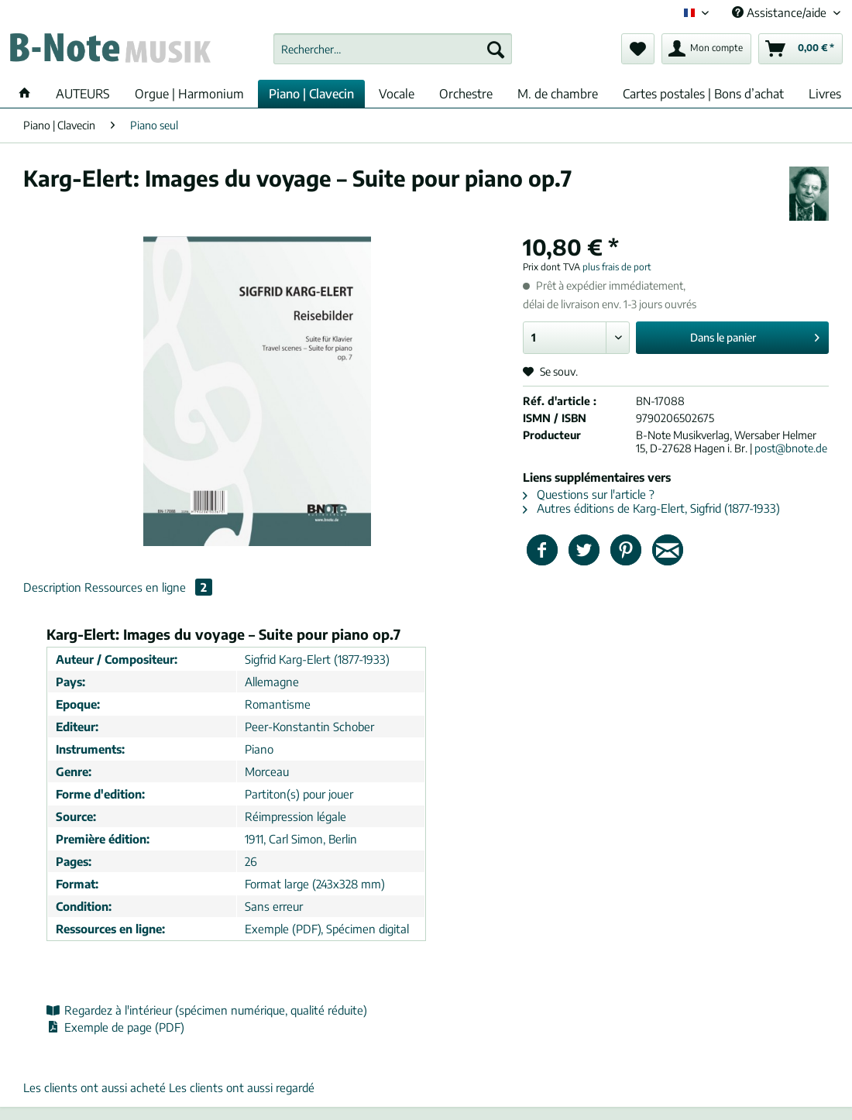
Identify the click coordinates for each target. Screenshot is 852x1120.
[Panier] (800, 48)
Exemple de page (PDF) (115, 1027)
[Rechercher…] (392, 48)
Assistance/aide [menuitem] (781, 12)
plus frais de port (616, 267)
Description (52, 587)
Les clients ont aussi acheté (94, 1087)
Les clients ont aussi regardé (241, 1087)
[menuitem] (392, 55)
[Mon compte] (706, 48)
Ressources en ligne (148, 587)
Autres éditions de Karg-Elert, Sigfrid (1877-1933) (651, 508)
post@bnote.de (790, 448)
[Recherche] (495, 48)
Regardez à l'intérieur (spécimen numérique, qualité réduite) (206, 1010)
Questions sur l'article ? (588, 494)
